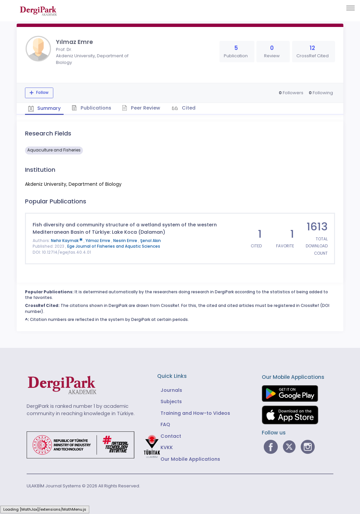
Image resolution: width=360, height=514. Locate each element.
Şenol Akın (150, 240)
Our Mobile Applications (190, 458)
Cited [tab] (190, 107)
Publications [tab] (93, 107)
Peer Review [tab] (143, 107)
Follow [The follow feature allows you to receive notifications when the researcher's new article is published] (42, 92)
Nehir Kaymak (67, 240)
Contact (171, 435)
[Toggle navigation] (350, 8)
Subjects (171, 401)
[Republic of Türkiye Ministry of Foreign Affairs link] (98, 444)
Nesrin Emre (125, 240)
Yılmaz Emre (98, 240)
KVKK (167, 447)
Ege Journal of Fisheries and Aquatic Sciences (113, 246)
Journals (171, 389)
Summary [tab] (44, 108)
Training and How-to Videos (195, 412)
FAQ (165, 424)
